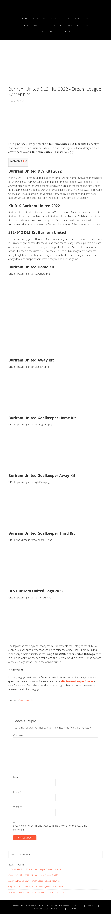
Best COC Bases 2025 (55, 9)
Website (17, 806)
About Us (78, 905)
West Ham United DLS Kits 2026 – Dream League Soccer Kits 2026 (37, 892)
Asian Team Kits (26, 700)
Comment (19, 735)
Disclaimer (72, 908)
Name (17, 777)
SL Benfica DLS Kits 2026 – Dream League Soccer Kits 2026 (34, 869)
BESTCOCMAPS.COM (40, 905)
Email (17, 792)
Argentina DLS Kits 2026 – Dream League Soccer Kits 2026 (34, 881)
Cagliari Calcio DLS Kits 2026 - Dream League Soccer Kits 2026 (35, 886)
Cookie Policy (57, 908)
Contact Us (91, 905)
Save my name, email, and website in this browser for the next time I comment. (50, 827)
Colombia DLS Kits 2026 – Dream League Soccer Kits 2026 (34, 875)
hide (24, 161)
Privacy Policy (40, 908)
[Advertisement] (55, 68)
